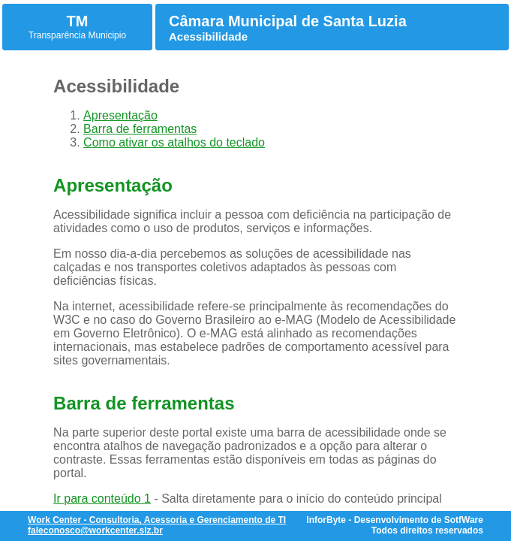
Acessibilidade (208, 36)
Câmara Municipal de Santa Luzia (288, 21)
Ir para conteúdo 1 (102, 498)
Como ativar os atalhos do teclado (174, 142)
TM (78, 21)
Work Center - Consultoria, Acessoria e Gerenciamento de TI (157, 520)
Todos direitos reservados (427, 530)
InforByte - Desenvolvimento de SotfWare (394, 520)
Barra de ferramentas (140, 128)
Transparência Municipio (77, 35)
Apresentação (120, 115)
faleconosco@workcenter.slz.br (95, 530)
